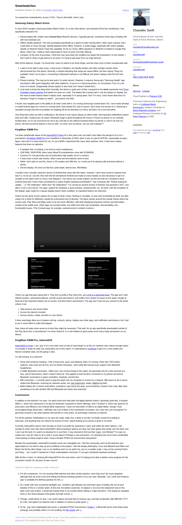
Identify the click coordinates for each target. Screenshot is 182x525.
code (135, 133)
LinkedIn (146, 91)
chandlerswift (139, 55)
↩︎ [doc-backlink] (62, 480)
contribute (91, 349)
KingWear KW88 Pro (36, 138)
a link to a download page (97, 295)
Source (125, 10)
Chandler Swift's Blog (53, 10)
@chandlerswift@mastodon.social (148, 62)
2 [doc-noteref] (70, 92)
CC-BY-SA (157, 130)
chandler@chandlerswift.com (146, 47)
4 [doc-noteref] (83, 345)
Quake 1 (91, 507)
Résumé (137, 91)
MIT (148, 133)
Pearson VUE (156, 96)
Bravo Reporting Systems (144, 110)
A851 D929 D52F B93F (143, 77)
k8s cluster (70, 510)
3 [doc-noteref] (90, 181)
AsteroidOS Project (55, 135)
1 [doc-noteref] (110, 54)
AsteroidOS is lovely (24, 346)
